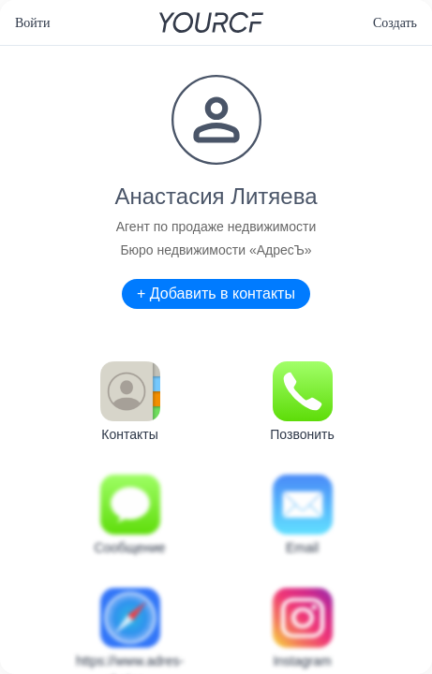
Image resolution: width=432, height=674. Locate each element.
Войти (32, 23)
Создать (395, 23)
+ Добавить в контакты (216, 293)
